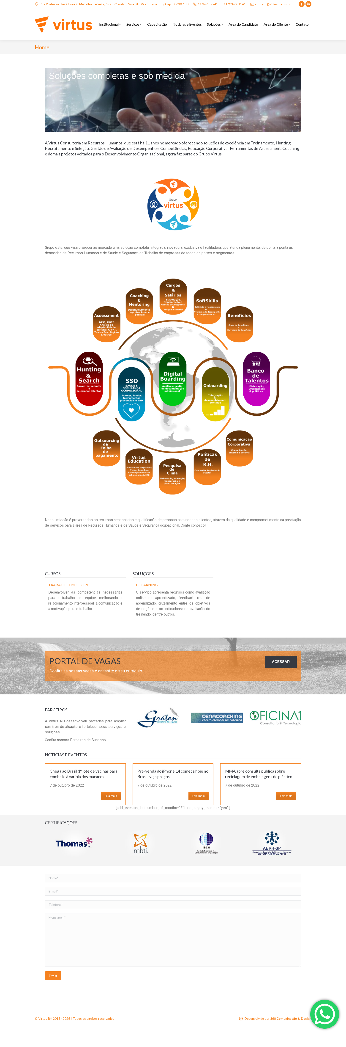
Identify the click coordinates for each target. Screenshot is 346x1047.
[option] (85, 598)
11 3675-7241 (205, 4)
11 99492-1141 (235, 4)
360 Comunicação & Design (290, 1018)
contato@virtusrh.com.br (270, 4)
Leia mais (111, 796)
